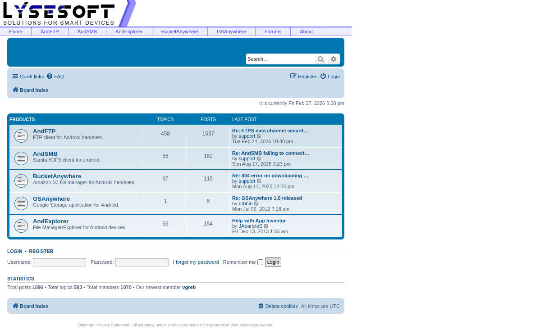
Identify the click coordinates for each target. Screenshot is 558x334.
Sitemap (85, 325)
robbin (246, 203)
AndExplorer (129, 31)
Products (22, 119)
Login (14, 251)
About (306, 31)
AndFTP (50, 31)
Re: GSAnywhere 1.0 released (267, 198)
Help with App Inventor (259, 220)
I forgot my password (196, 262)
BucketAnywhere (180, 31)
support (247, 136)
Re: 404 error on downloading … (270, 175)
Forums (273, 31)
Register (41, 251)
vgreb (189, 287)
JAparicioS (251, 226)
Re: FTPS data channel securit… (270, 130)
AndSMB (87, 31)
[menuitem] (55, 76)
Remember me (243, 262)
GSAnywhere (231, 31)
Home (15, 31)
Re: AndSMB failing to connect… (270, 153)
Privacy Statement (112, 325)
